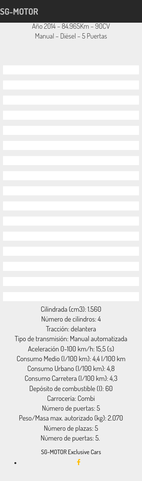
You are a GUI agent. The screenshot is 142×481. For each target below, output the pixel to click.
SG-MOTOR (19, 11)
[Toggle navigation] (137, 11)
